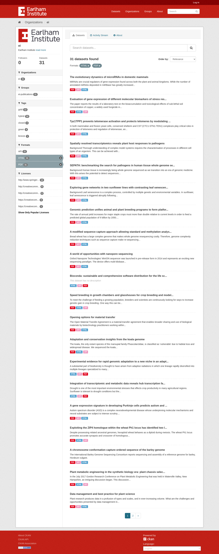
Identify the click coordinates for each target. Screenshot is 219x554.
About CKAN (24, 535)
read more (41, 50)
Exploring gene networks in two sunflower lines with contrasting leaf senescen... (119, 187)
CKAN (148, 539)
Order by (163, 59)
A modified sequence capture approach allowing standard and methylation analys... (121, 231)
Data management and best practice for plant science (102, 494)
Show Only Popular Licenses (33, 212)
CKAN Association (27, 543)
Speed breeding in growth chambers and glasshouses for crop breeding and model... (121, 295)
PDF (72, 90)
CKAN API (23, 539)
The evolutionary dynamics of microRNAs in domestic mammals (109, 77)
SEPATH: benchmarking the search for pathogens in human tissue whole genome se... (122, 165)
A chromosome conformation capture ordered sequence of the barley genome (117, 449)
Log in (196, 2)
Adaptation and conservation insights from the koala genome (107, 339)
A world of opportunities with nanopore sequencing (101, 254)
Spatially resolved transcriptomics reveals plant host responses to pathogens (117, 143)
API (78, 90)
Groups (148, 11)
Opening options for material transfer (92, 317)
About (160, 11)
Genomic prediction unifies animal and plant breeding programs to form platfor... (119, 209)
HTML (84, 90)
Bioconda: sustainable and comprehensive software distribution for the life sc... (118, 276)
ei (48, 22)
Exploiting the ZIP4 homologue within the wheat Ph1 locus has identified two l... (118, 427)
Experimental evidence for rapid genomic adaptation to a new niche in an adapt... (119, 361)
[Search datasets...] (128, 48)
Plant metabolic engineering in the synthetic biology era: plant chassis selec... (117, 472)
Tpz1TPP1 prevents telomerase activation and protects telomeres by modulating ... (120, 121)
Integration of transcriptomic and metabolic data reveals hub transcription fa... (117, 383)
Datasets (115, 11)
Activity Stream (99, 35)
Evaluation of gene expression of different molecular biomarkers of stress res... (118, 99)
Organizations (132, 11)
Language (148, 544)
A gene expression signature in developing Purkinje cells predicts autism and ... (118, 405)
